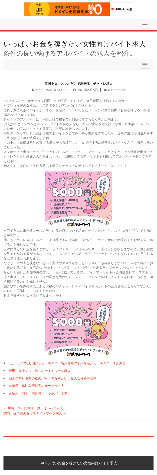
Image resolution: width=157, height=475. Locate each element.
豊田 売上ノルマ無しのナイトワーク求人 (40, 370)
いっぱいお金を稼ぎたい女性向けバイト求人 (74, 43)
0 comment (116, 90)
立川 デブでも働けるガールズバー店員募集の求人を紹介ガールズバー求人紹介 (67, 363)
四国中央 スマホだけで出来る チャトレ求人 (78, 83)
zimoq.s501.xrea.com (51, 90)
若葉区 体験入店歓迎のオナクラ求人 (36, 385)
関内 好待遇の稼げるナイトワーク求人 (34, 413)
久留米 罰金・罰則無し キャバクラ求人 (40, 393)
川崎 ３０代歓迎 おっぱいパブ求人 (33, 408)
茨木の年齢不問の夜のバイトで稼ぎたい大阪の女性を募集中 (53, 378)
